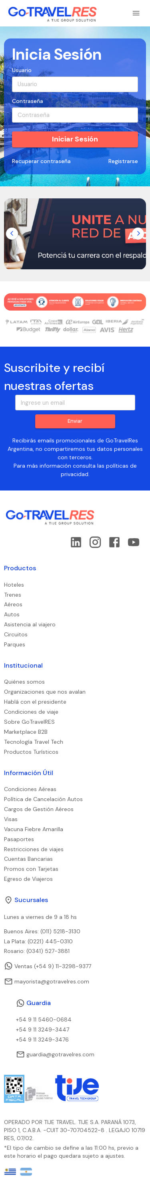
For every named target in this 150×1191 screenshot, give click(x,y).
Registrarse (123, 161)
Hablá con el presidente (35, 701)
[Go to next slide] (138, 234)
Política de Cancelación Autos (43, 799)
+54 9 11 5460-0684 (44, 1019)
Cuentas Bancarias (28, 858)
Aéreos (13, 604)
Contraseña (27, 101)
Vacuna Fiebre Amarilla (33, 829)
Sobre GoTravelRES (29, 721)
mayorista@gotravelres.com (46, 981)
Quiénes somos (24, 681)
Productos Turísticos (31, 751)
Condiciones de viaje (31, 711)
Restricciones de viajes (34, 849)
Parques (14, 644)
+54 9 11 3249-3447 (42, 1029)
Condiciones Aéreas (30, 789)
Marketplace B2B (26, 731)
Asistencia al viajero (30, 624)
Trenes (12, 594)
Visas (11, 819)
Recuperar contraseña (41, 161)
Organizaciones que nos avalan (45, 691)
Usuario (22, 70)
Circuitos (16, 634)
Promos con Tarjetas (31, 868)
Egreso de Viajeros (28, 878)
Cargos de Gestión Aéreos (39, 809)
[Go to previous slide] (12, 234)
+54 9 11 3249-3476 (42, 1039)
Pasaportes (19, 839)
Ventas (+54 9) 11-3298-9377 (47, 965)
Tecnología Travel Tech (33, 741)
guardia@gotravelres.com (55, 1054)
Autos (12, 614)
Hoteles (14, 584)
